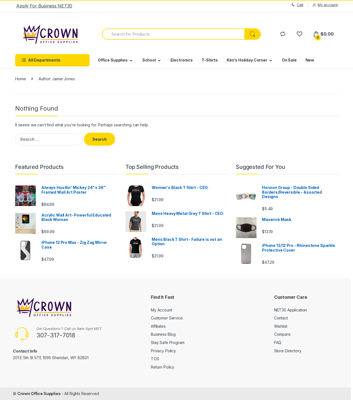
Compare (282, 334)
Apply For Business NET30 (44, 6)
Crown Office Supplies (39, 393)
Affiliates (158, 326)
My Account (161, 310)
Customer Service (167, 318)
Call (297, 4)
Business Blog (163, 334)
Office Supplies (113, 60)
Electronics (181, 60)
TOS (155, 358)
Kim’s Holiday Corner (247, 60)
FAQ (278, 342)
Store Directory (287, 350)
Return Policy (162, 367)
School (149, 60)
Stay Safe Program (167, 342)
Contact (281, 318)
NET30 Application (290, 310)
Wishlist (280, 326)
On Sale (289, 60)
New (310, 60)
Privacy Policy (163, 350)
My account (325, 4)
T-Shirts (210, 60)
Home (20, 78)
